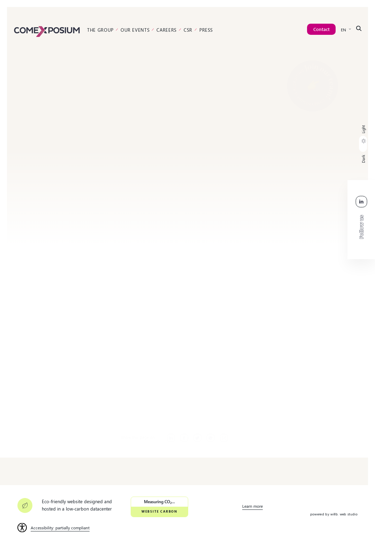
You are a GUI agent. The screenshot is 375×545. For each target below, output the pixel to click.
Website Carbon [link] (159, 511)
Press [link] (206, 30)
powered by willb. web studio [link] (334, 514)
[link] (47, 30)
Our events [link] (135, 30)
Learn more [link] (252, 506)
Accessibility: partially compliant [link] (60, 527)
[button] (363, 144)
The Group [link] (100, 30)
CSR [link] (188, 30)
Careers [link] (166, 30)
